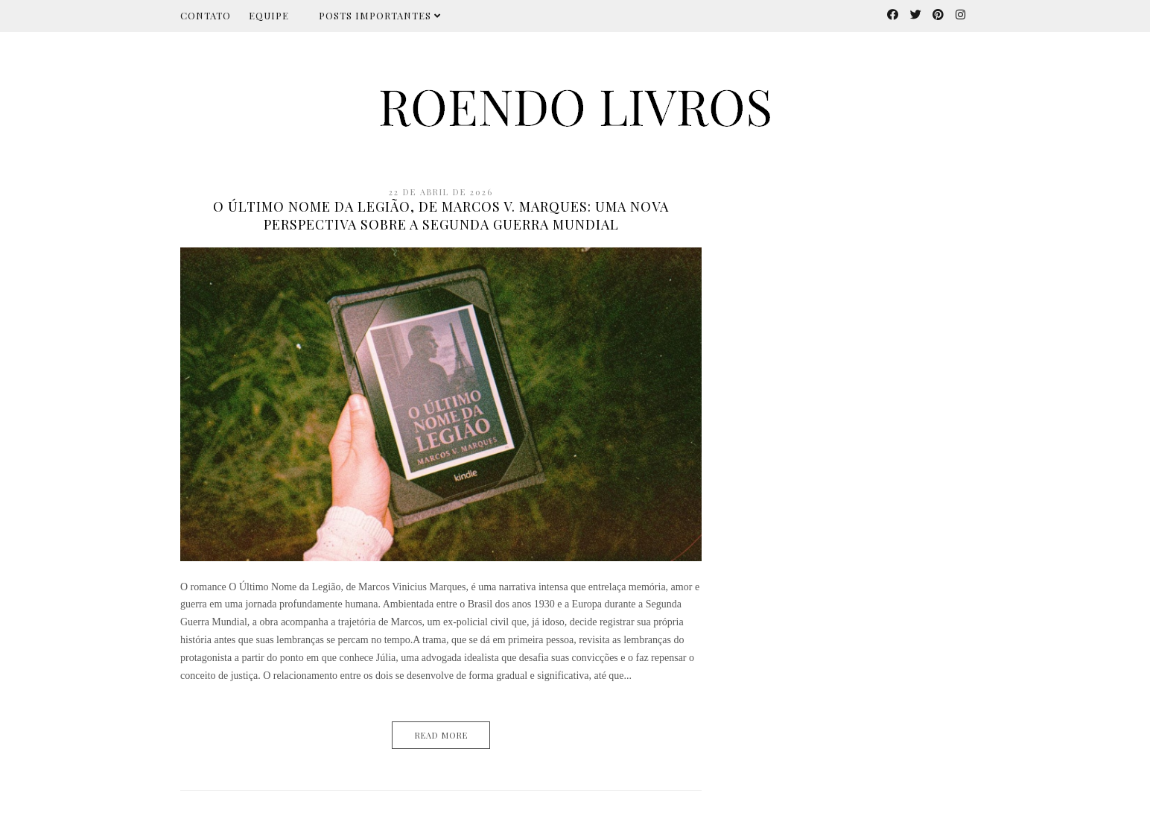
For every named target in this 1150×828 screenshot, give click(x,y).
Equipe (269, 15)
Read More (441, 735)
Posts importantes (380, 15)
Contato (205, 15)
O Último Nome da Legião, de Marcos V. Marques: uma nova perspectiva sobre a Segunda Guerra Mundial (441, 215)
